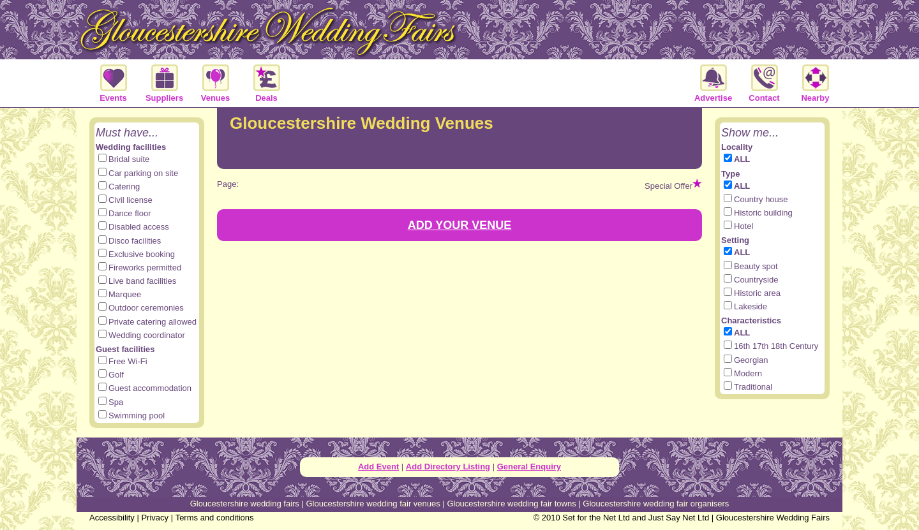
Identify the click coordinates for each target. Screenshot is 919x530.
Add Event (378, 466)
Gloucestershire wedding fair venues (373, 503)
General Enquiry (529, 466)
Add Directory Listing (448, 466)
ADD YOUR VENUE (460, 225)
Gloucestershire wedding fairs (244, 503)
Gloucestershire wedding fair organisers (656, 503)
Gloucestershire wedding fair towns (511, 503)
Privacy (154, 517)
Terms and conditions (215, 517)
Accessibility (112, 517)
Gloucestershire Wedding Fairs (773, 517)
